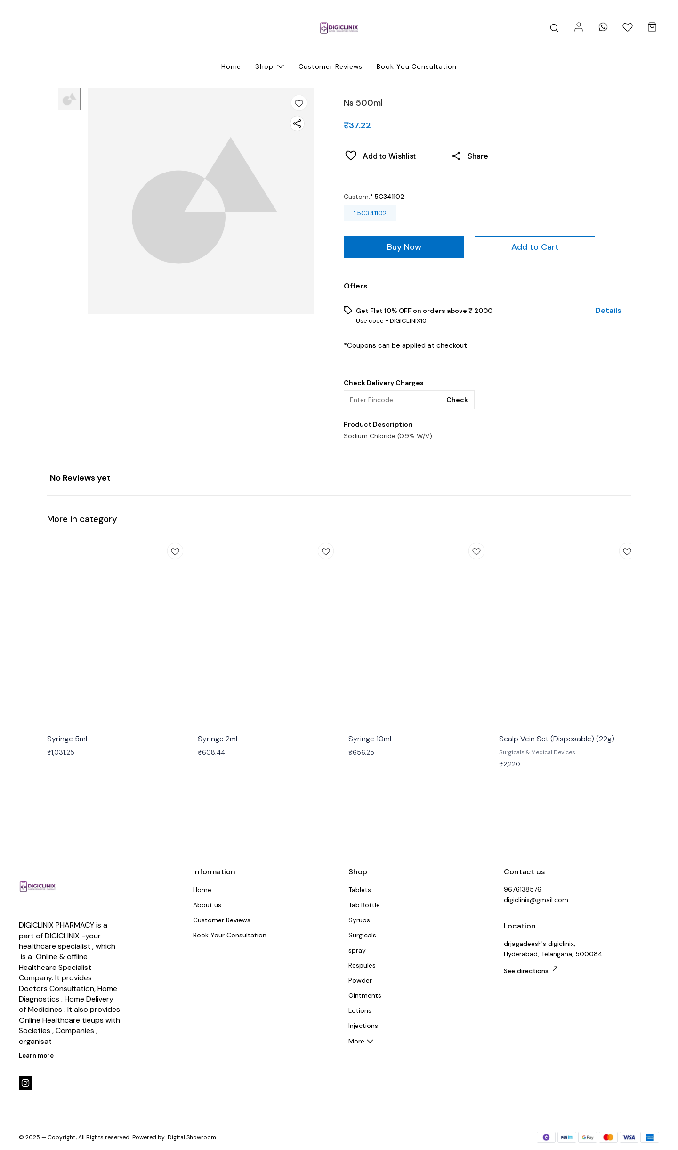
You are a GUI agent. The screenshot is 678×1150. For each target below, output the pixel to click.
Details (609, 310)
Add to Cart (535, 247)
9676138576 (522, 889)
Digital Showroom (192, 1137)
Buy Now (404, 247)
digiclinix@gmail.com (536, 899)
